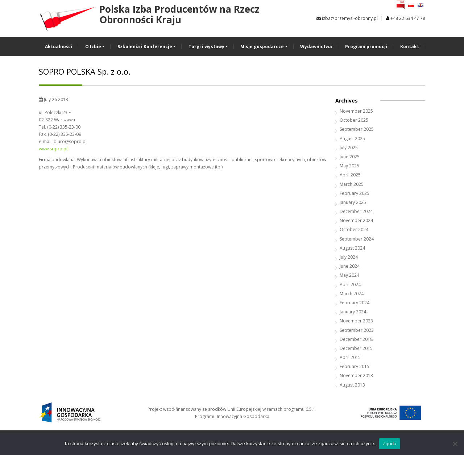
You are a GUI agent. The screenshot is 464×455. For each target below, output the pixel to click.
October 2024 (354, 229)
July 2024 (349, 257)
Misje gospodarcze (262, 46)
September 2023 (357, 330)
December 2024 (356, 211)
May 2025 (349, 166)
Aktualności (58, 46)
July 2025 (349, 148)
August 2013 (352, 385)
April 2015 (350, 357)
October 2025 (354, 120)
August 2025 (352, 138)
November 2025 (356, 111)
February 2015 (354, 366)
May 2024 (349, 275)
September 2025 (357, 129)
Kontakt (409, 46)
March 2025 (352, 184)
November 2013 (356, 375)
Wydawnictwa (316, 46)
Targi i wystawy (206, 46)
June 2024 (350, 266)
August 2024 (352, 248)
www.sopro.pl (53, 149)
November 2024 (356, 220)
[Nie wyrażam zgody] (455, 443)
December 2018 (356, 339)
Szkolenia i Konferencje (144, 46)
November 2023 (356, 321)
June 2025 (350, 157)
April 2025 (350, 175)
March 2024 (352, 294)
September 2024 (357, 239)
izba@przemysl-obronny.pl (347, 18)
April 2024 (350, 284)
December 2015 (356, 348)
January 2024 (353, 312)
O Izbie (93, 46)
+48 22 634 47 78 (407, 18)
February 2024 (354, 303)
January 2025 (353, 202)
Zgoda (389, 443)
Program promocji (366, 46)
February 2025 (354, 193)
